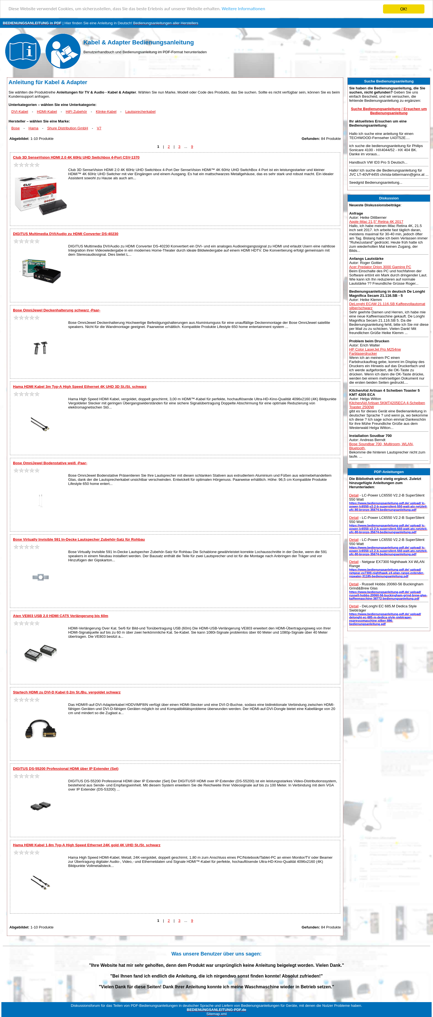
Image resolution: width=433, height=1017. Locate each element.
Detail (353, 495)
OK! (403, 9)
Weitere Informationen (244, 9)
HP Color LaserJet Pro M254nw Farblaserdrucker (375, 351)
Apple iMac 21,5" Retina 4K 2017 (376, 222)
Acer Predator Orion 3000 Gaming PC (380, 267)
